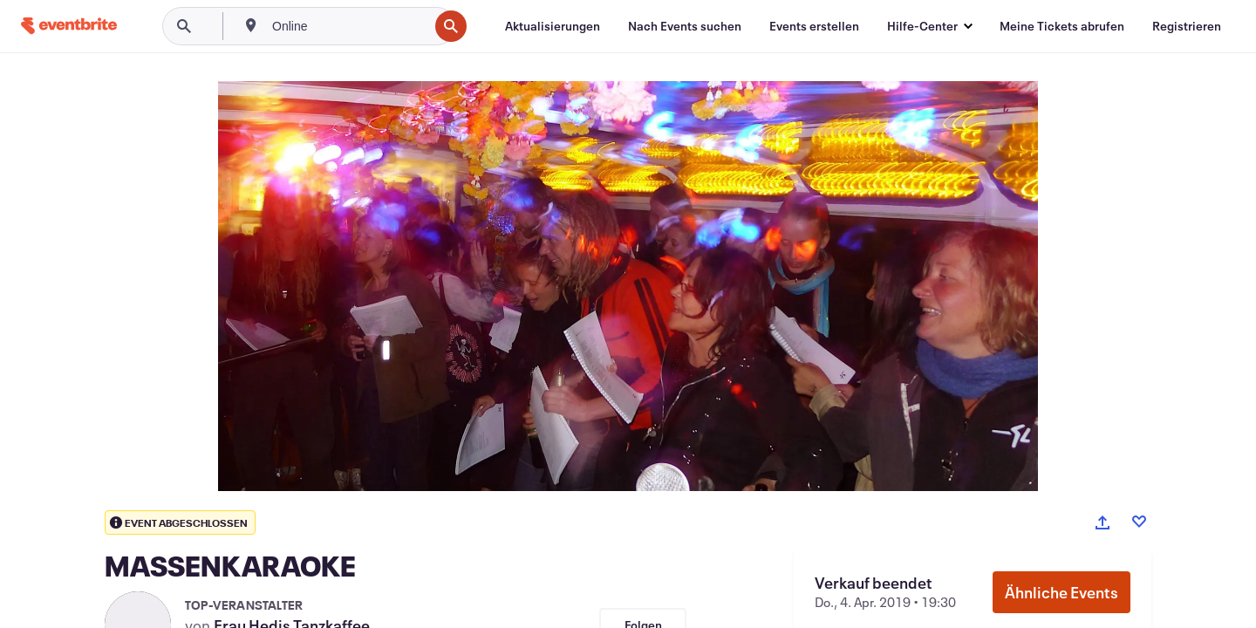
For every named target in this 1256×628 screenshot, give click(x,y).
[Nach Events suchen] (684, 26)
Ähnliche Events (1061, 592)
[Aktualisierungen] (552, 26)
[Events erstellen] (814, 26)
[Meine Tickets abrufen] (1062, 26)
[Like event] (1139, 521)
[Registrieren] (1186, 26)
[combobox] (348, 26)
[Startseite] (69, 25)
